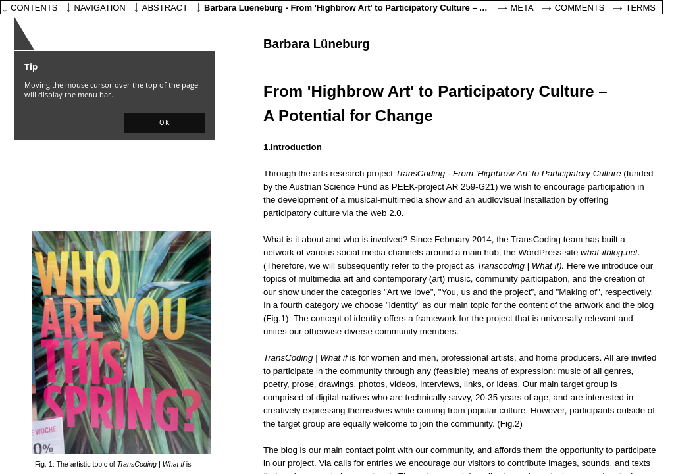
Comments (580, 8)
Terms (641, 8)
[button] (164, 123)
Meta (522, 8)
